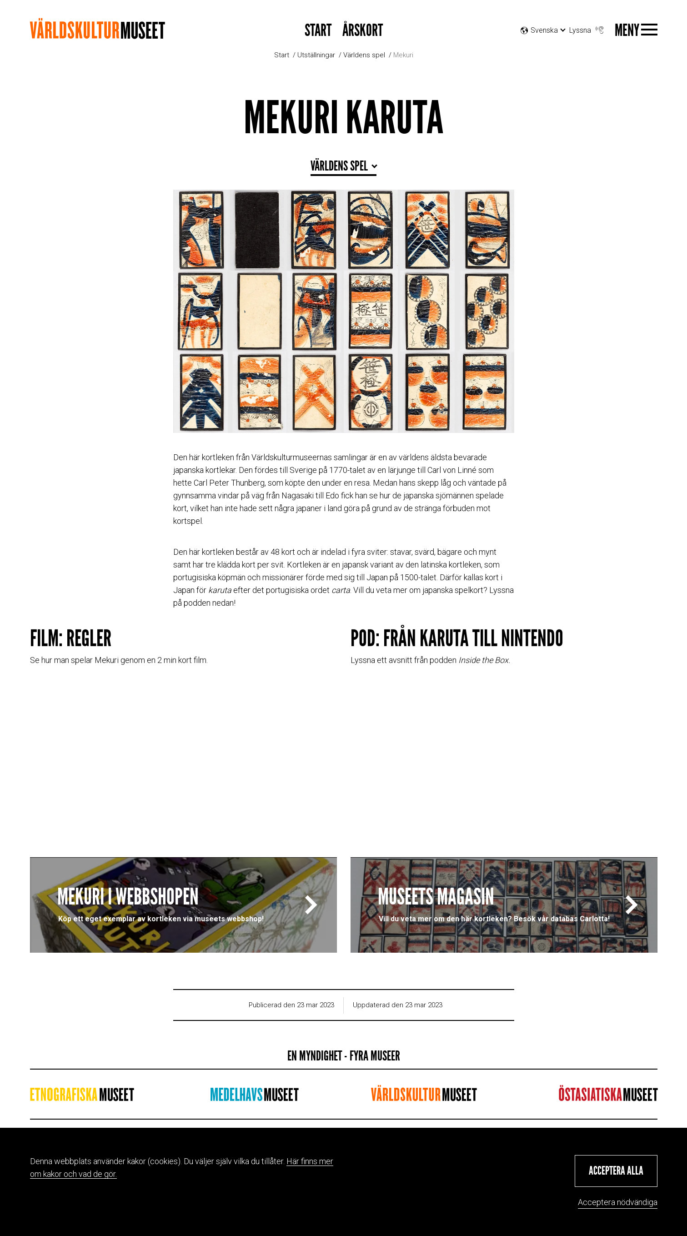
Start (281, 55)
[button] (616, 1171)
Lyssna (587, 28)
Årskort (362, 30)
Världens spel (364, 55)
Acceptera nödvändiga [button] (617, 1202)
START (318, 30)
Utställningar (316, 55)
